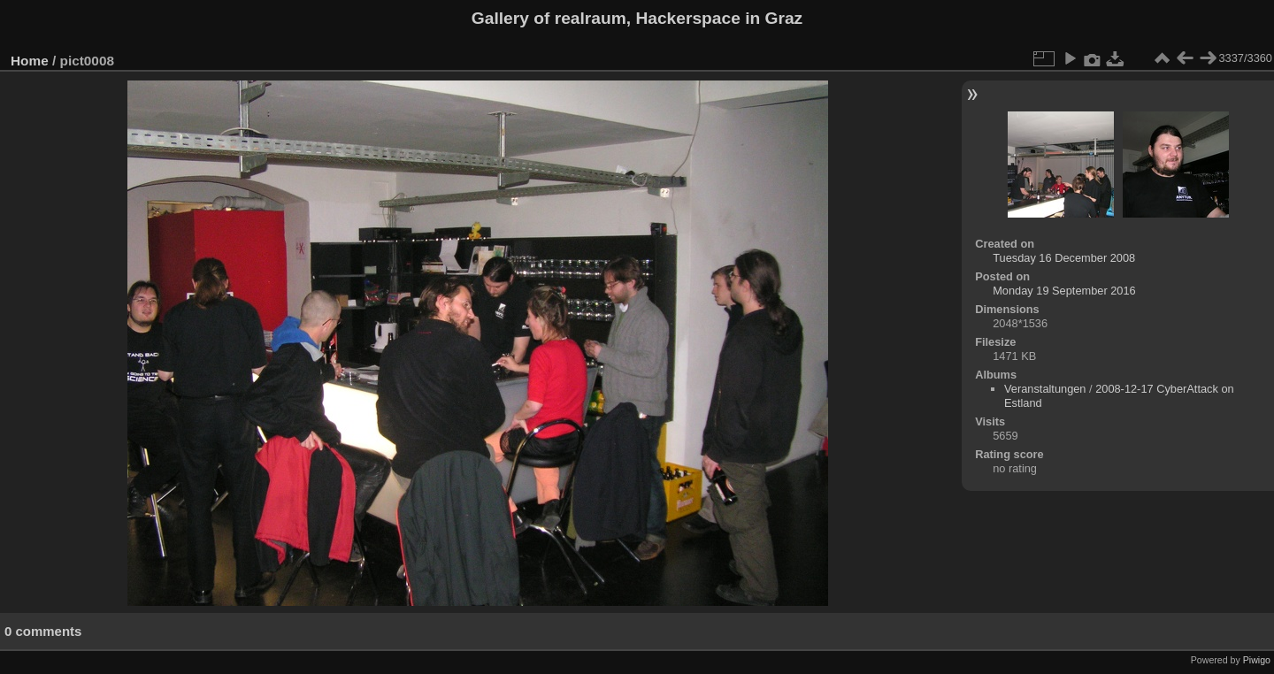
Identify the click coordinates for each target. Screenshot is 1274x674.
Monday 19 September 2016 (1064, 290)
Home (30, 60)
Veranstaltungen (1045, 388)
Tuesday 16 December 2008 (1064, 257)
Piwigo (1256, 660)
